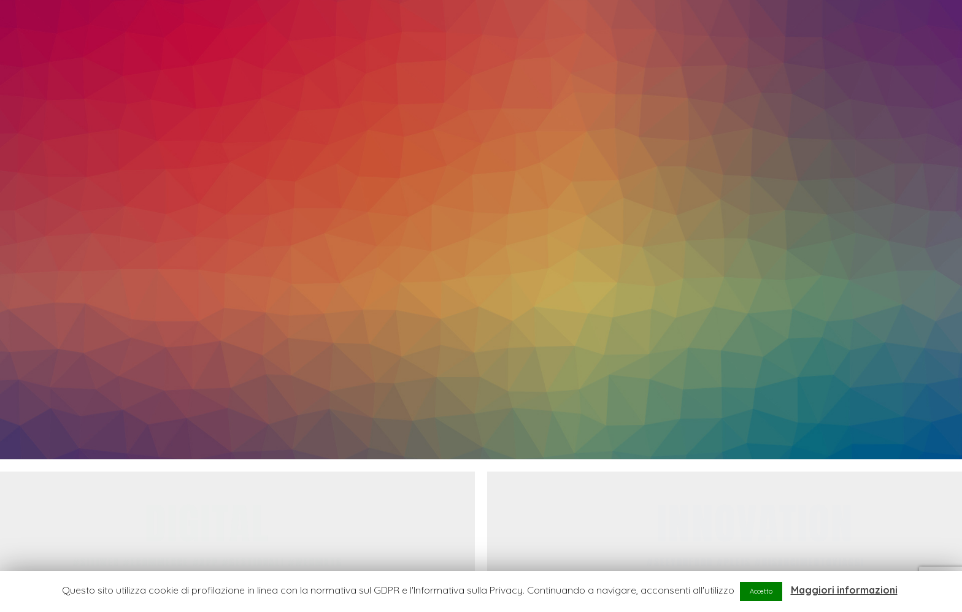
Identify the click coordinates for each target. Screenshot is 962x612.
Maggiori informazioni (844, 590)
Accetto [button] (761, 591)
